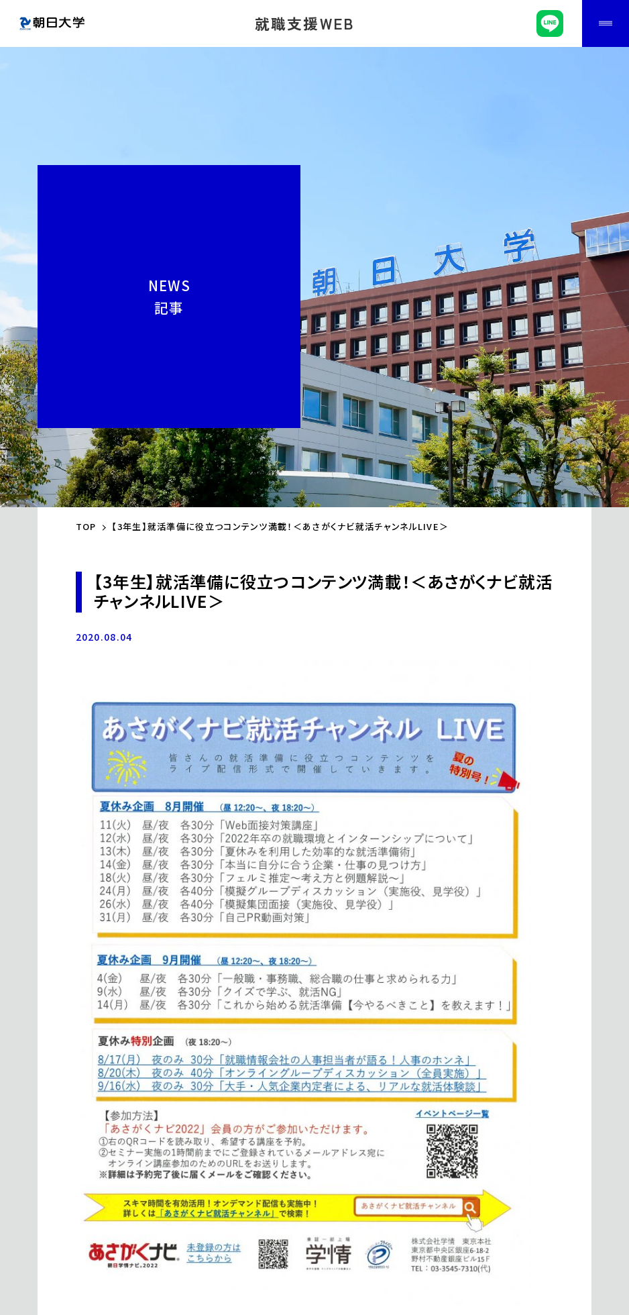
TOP (86, 526)
